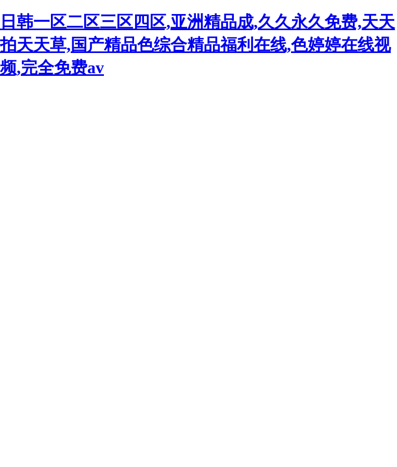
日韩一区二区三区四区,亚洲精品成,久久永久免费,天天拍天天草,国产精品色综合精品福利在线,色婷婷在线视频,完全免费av (197, 44)
